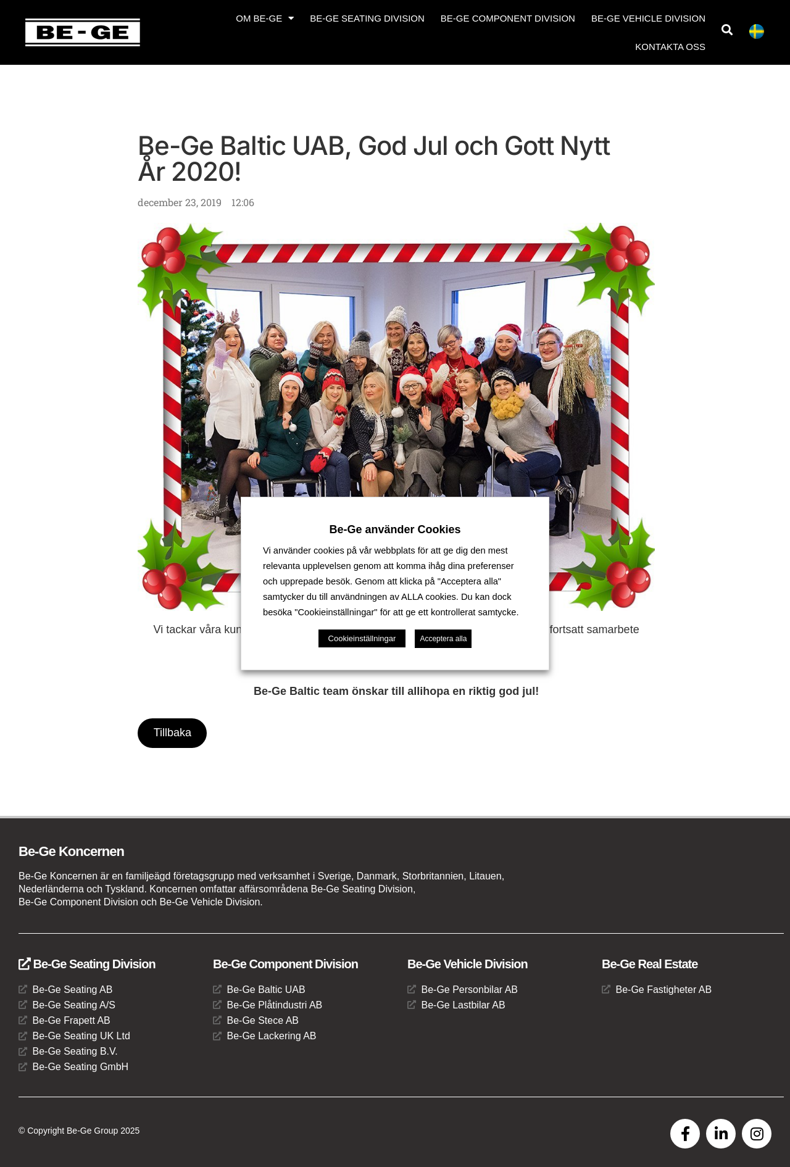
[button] (727, 30)
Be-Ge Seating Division (367, 18)
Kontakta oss (670, 46)
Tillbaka (172, 733)
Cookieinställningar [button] (362, 638)
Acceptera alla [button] (443, 638)
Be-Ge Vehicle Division (648, 18)
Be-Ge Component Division (508, 18)
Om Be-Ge (265, 18)
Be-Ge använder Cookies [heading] (394, 529)
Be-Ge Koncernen (71, 852)
